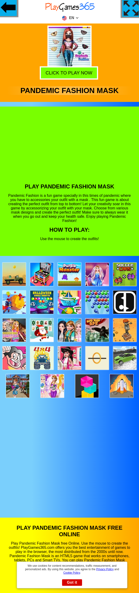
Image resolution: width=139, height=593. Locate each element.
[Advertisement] (69, 148)
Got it (72, 582)
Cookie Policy (71, 572)
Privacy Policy (105, 569)
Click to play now (69, 72)
